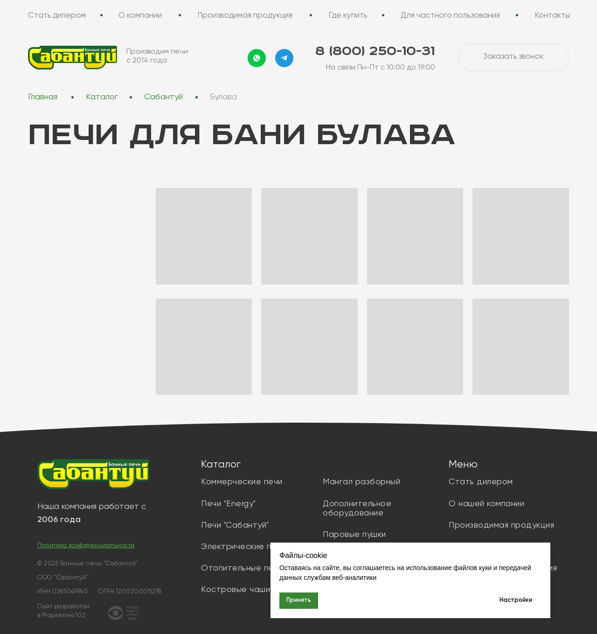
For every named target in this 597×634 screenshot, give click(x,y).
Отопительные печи (242, 568)
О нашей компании (486, 504)
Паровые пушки (354, 534)
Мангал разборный (361, 482)
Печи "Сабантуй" (235, 525)
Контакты (552, 16)
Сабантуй (163, 97)
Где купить (347, 16)
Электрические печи (243, 547)
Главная (42, 97)
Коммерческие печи (242, 482)
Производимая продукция (244, 16)
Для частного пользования (450, 16)
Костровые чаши (235, 589)
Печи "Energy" (228, 504)
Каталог (102, 97)
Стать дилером (57, 16)
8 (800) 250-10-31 (375, 51)
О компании (140, 16)
